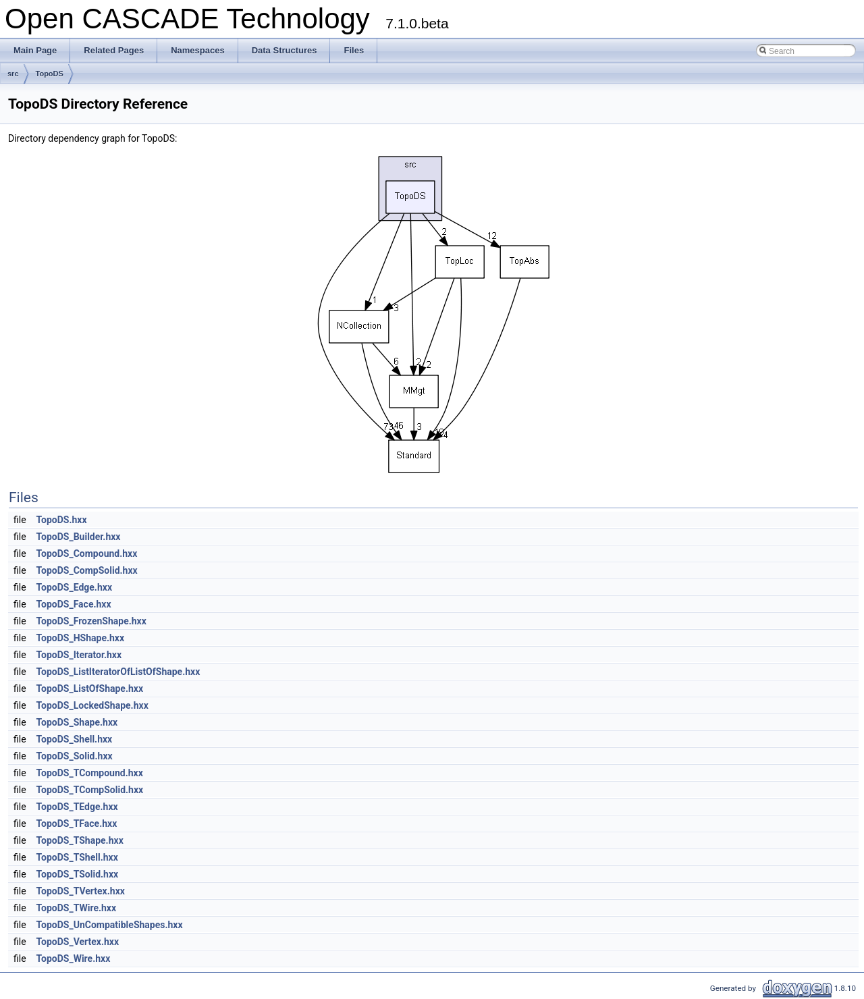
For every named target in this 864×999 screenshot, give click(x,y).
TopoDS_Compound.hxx (87, 553)
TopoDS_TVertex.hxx (80, 891)
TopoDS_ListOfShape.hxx (90, 688)
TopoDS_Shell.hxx (74, 739)
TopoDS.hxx (61, 519)
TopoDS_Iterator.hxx (79, 654)
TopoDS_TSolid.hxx (77, 874)
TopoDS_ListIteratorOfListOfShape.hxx (118, 671)
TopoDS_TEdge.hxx (77, 806)
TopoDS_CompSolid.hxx (87, 570)
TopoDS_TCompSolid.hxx (90, 789)
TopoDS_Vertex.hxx (77, 941)
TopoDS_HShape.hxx (80, 637)
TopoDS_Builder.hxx (78, 536)
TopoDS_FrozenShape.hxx (91, 621)
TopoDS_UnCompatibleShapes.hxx (109, 924)
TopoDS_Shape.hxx (77, 722)
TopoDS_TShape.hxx (80, 840)
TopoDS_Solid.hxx (74, 756)
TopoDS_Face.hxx (73, 604)
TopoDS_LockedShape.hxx (92, 705)
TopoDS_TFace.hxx (76, 823)
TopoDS (49, 74)
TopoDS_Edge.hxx (74, 587)
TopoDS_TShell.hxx (77, 857)
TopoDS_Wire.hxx (73, 958)
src (13, 74)
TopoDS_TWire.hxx (76, 907)
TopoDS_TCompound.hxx (89, 772)
